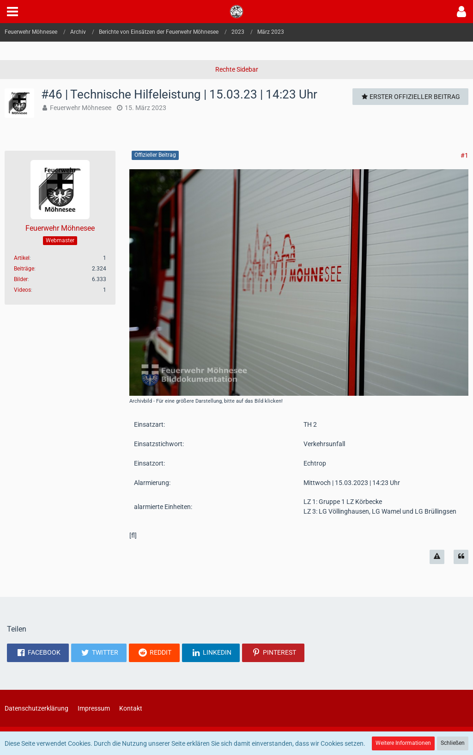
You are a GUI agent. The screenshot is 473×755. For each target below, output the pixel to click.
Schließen (453, 743)
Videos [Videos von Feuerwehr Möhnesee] (22, 290)
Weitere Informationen (403, 743)
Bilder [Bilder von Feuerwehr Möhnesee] (21, 279)
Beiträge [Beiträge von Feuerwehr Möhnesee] (24, 268)
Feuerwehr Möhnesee (80, 107)
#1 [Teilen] (464, 155)
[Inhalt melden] (437, 557)
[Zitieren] (461, 557)
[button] (12, 11)
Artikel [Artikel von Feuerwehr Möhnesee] (22, 258)
